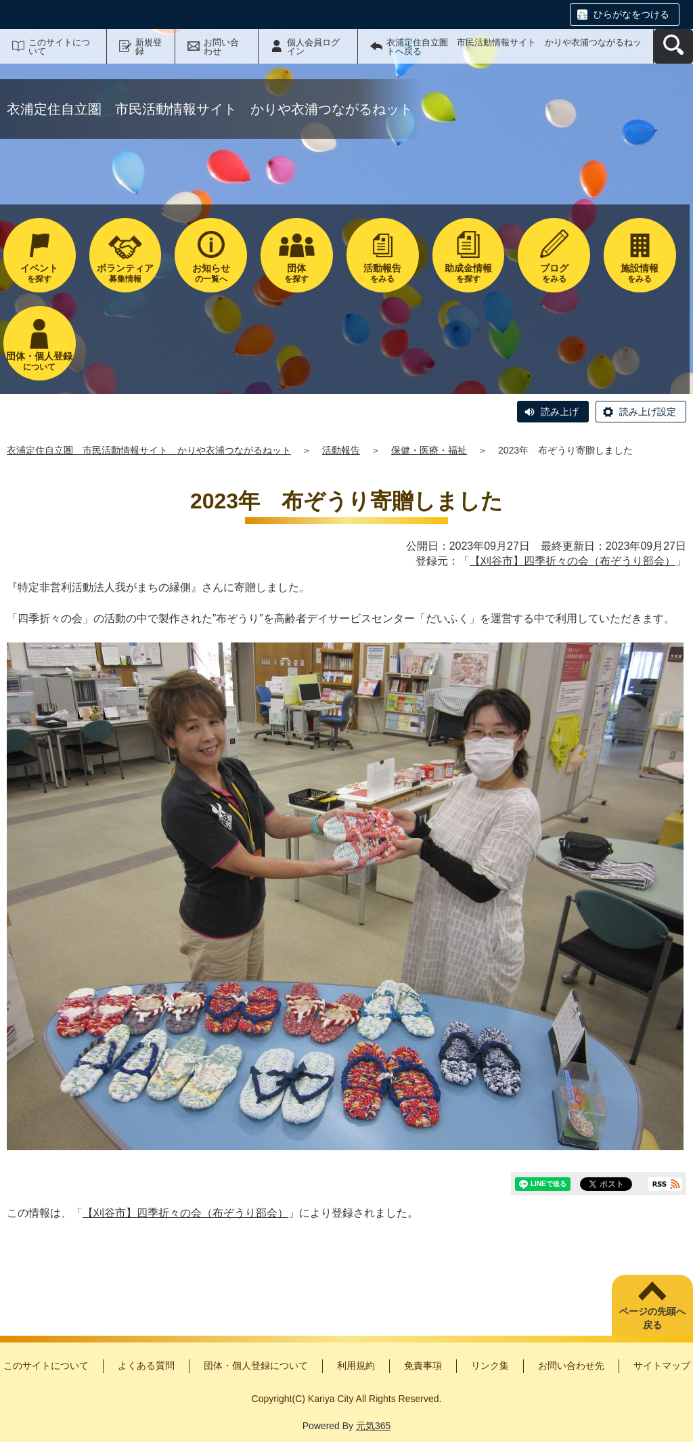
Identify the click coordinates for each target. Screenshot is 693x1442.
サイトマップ (661, 1365)
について (39, 361)
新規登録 (148, 46)
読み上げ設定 (647, 411)
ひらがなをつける (631, 14)
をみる (383, 273)
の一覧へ (211, 273)
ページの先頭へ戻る (652, 1318)
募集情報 (125, 273)
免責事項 (423, 1365)
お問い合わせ (221, 46)
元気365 (373, 1425)
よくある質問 (146, 1365)
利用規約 (356, 1365)
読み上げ (560, 411)
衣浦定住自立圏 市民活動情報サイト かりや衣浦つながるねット (149, 450)
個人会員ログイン (313, 46)
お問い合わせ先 (571, 1365)
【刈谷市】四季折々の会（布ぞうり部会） (572, 561)
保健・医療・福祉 (429, 450)
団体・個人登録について (256, 1365)
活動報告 (341, 450)
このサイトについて (59, 46)
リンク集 (490, 1365)
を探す (39, 273)
